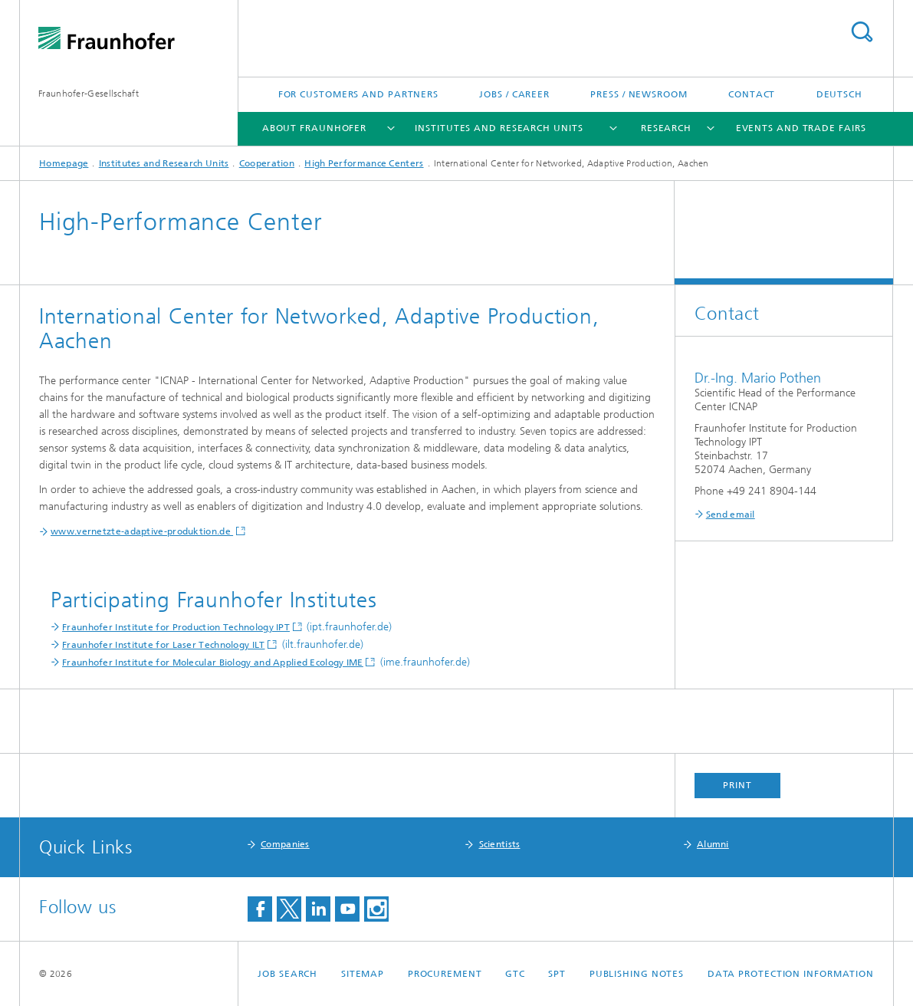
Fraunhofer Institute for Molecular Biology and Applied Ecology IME (212, 662)
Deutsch (839, 94)
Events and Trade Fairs (801, 128)
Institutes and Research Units (499, 128)
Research (666, 128)
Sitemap (362, 973)
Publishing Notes (637, 973)
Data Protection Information (791, 973)
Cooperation (266, 163)
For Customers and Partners (358, 94)
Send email (730, 514)
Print (737, 785)
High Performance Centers (363, 163)
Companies (285, 844)
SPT (557, 973)
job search (287, 973)
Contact (751, 94)
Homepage (63, 163)
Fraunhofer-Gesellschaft (88, 93)
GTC (515, 973)
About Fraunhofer (314, 128)
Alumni (713, 844)
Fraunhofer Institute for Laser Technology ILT (163, 644)
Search (861, 31)
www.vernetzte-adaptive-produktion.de (142, 531)
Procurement (445, 973)
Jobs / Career (514, 94)
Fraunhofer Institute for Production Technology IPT (176, 627)
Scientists (500, 844)
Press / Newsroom (638, 94)
